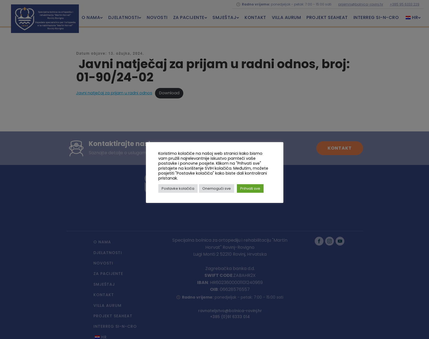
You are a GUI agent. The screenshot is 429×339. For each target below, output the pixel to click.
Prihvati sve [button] (250, 188)
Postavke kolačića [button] (178, 188)
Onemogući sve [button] (216, 188)
